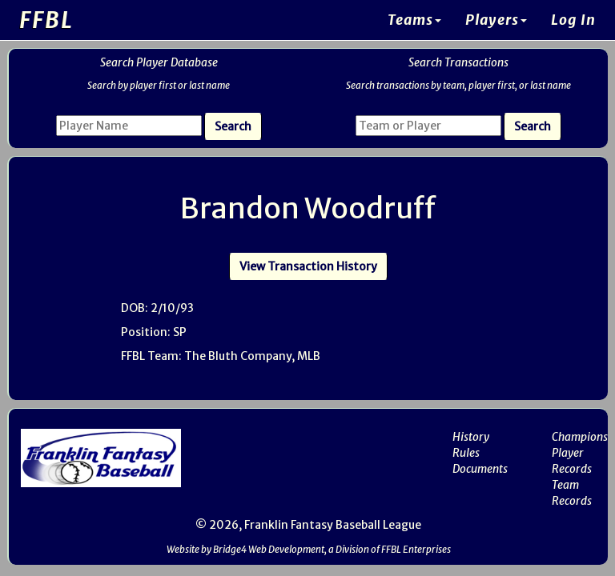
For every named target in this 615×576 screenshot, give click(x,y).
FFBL (46, 20)
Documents (480, 469)
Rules (466, 453)
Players (496, 20)
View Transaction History (308, 266)
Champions (580, 437)
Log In (573, 20)
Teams (414, 20)
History (470, 437)
